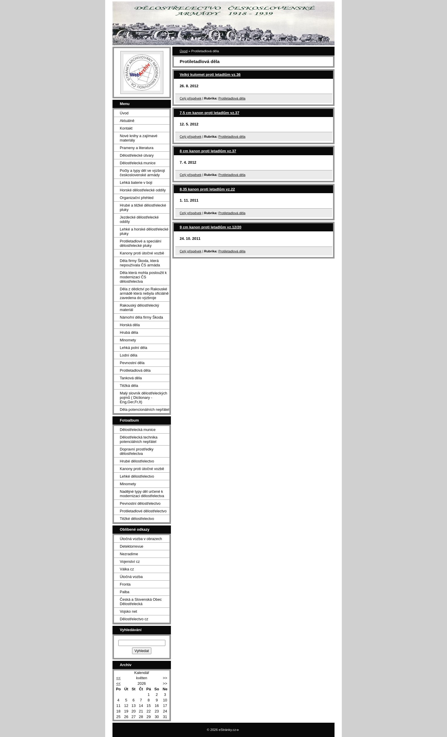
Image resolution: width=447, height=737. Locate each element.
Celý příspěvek (190, 98)
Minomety (128, 340)
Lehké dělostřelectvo (137, 476)
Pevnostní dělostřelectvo (140, 503)
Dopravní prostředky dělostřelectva (136, 451)
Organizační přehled (136, 197)
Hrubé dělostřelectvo (137, 461)
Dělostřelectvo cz (134, 619)
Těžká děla (129, 385)
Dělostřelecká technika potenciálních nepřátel (138, 439)
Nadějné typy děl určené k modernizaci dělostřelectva (142, 493)
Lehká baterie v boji (136, 182)
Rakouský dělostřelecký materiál (139, 307)
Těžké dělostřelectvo (137, 518)
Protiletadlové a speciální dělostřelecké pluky (140, 243)
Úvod (184, 51)
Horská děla (130, 325)
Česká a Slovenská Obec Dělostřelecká (141, 601)
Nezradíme (129, 554)
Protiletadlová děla (231, 98)
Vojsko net (128, 611)
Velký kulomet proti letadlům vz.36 (210, 74)
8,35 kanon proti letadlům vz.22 (207, 189)
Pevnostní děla (132, 363)
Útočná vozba (131, 576)
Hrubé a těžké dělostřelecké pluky (143, 207)
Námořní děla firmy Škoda (141, 317)
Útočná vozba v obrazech (141, 539)
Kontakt (126, 128)
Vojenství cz (130, 561)
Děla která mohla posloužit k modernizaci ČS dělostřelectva (143, 277)
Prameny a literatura (136, 148)
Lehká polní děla (133, 347)
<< (118, 678)
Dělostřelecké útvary (137, 155)
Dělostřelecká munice (137, 163)
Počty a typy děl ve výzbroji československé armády (142, 172)
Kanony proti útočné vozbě (142, 253)
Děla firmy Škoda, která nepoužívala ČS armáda (140, 263)
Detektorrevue (131, 546)
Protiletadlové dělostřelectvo (143, 511)
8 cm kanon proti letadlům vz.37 (208, 151)
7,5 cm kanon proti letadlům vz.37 (209, 113)
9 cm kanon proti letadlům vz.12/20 (210, 227)
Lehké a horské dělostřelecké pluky (144, 231)
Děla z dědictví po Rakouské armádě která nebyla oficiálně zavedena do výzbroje (144, 293)
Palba (124, 592)
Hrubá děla (129, 332)
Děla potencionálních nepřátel (144, 409)
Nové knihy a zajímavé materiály (138, 138)
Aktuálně (127, 120)
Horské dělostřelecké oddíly (143, 190)
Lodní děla (128, 355)
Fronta (125, 584)
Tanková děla (131, 378)
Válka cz (127, 569)
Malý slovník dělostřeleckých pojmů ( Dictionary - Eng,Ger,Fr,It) (143, 397)
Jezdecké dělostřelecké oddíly (139, 219)
